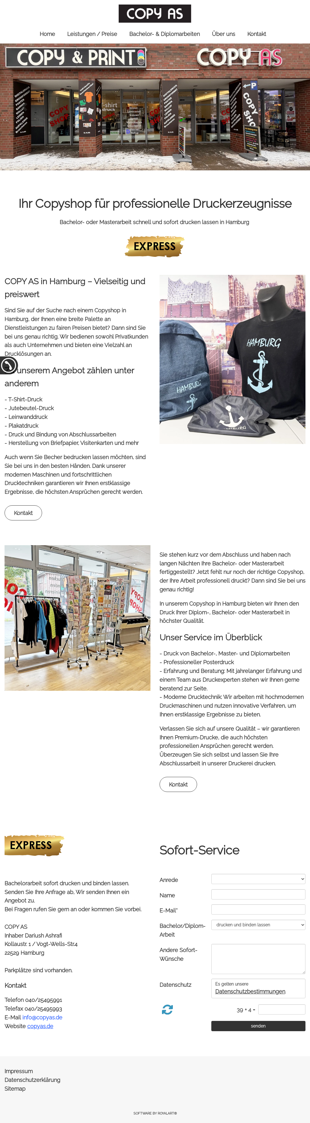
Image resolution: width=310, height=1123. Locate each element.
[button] (24, 106)
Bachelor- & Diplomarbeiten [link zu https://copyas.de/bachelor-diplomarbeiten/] (164, 34)
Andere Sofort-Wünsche (178, 954)
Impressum (19, 1071)
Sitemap (15, 1089)
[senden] (258, 1026)
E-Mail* (169, 910)
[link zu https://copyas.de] (155, 13)
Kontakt (23, 513)
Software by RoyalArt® (155, 1113)
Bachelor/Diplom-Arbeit (183, 930)
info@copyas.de (42, 1017)
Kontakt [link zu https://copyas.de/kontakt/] (256, 34)
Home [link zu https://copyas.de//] (47, 34)
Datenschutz (175, 985)
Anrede (169, 880)
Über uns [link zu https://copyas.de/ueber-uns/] (223, 34)
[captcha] (281, 1009)
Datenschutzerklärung (32, 1080)
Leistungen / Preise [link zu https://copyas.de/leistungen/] (92, 34)
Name (167, 895)
